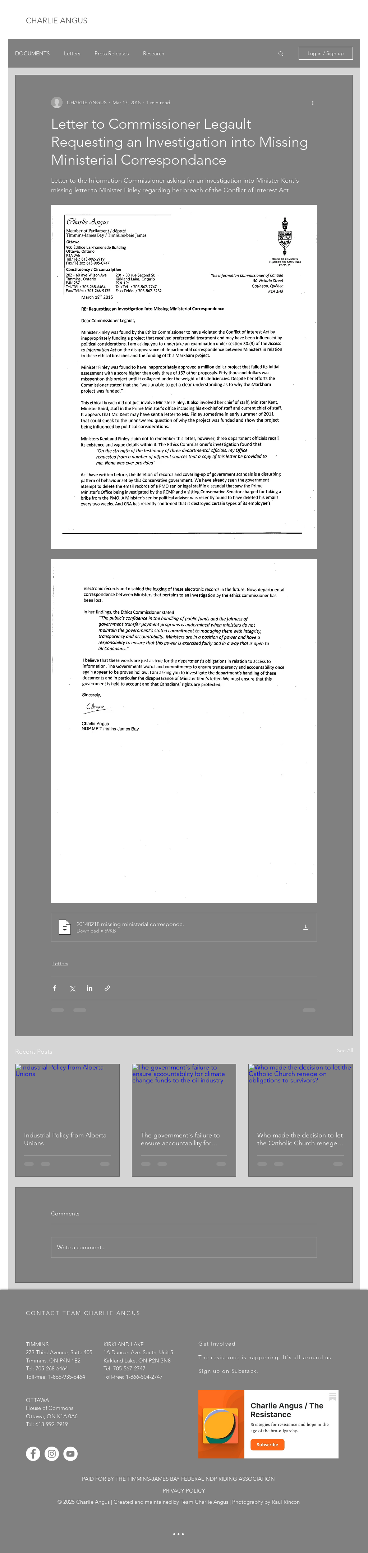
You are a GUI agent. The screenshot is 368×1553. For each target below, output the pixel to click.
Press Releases (112, 53)
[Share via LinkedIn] (89, 988)
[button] (280, 53)
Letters (72, 53)
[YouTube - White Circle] (70, 1454)
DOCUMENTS (32, 53)
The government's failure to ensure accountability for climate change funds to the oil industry (181, 1139)
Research (153, 53)
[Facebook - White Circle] (33, 1454)
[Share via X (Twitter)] (72, 988)
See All (345, 1050)
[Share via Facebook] (54, 988)
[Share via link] (107, 988)
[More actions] (312, 102)
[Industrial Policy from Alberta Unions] (67, 1093)
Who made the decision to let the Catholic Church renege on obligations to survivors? (300, 1139)
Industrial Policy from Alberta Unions (65, 1139)
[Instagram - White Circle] (52, 1454)
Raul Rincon (286, 1501)
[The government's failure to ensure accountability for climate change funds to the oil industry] (184, 1093)
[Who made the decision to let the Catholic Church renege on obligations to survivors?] (301, 1093)
